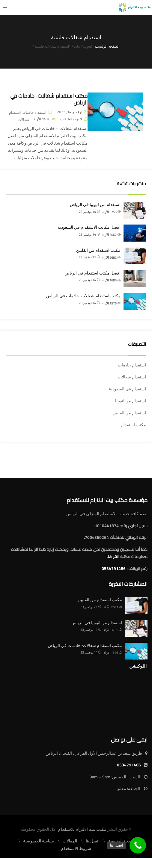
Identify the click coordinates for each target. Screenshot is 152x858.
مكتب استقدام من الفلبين (98, 250)
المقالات (70, 841)
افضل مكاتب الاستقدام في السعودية (89, 227)
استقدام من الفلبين (129, 413)
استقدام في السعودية (127, 389)
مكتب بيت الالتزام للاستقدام (82, 829)
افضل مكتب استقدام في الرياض (92, 273)
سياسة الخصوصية (38, 841)
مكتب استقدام (133, 425)
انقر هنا (112, 556)
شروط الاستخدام (76, 848)
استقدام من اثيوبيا (130, 401)
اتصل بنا (93, 841)
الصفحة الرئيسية (122, 841)
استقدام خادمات (34, 112)
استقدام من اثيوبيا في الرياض (95, 204)
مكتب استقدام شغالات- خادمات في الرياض (49, 99)
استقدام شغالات (19, 116)
